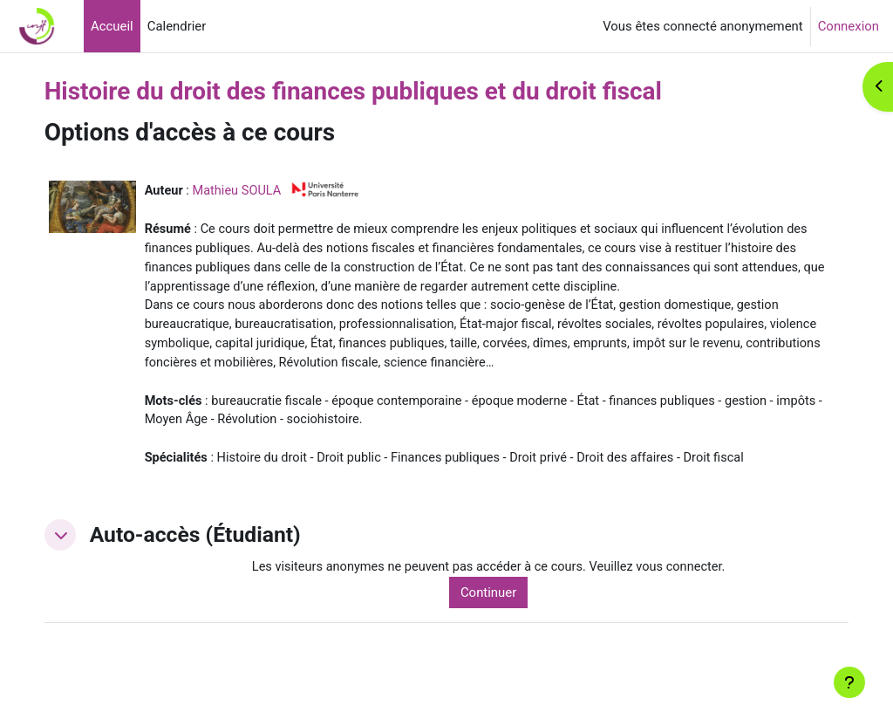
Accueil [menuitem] (112, 26)
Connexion (848, 26)
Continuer (509, 619)
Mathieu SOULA (269, 190)
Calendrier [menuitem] (177, 26)
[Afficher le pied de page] (849, 682)
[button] (90, 561)
